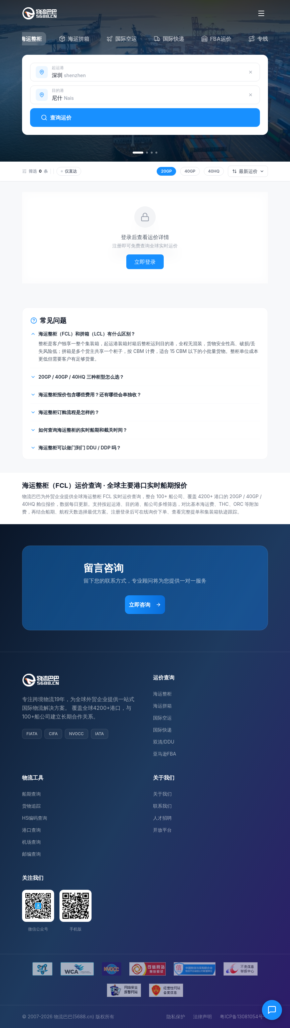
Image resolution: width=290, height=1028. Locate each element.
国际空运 (162, 718)
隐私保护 (175, 1016)
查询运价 (56, 117)
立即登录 (145, 261)
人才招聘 (162, 818)
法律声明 (202, 1016)
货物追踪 (31, 806)
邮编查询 (31, 854)
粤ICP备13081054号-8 (244, 1016)
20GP (166, 171)
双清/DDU (163, 742)
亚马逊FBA (164, 754)
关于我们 (162, 794)
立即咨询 (145, 604)
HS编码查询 (34, 818)
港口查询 (31, 830)
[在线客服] (272, 1010)
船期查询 (31, 794)
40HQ (214, 171)
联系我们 (162, 806)
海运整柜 (162, 693)
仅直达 (69, 171)
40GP (189, 171)
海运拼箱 (162, 705)
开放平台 (162, 830)
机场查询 (31, 842)
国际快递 (162, 730)
